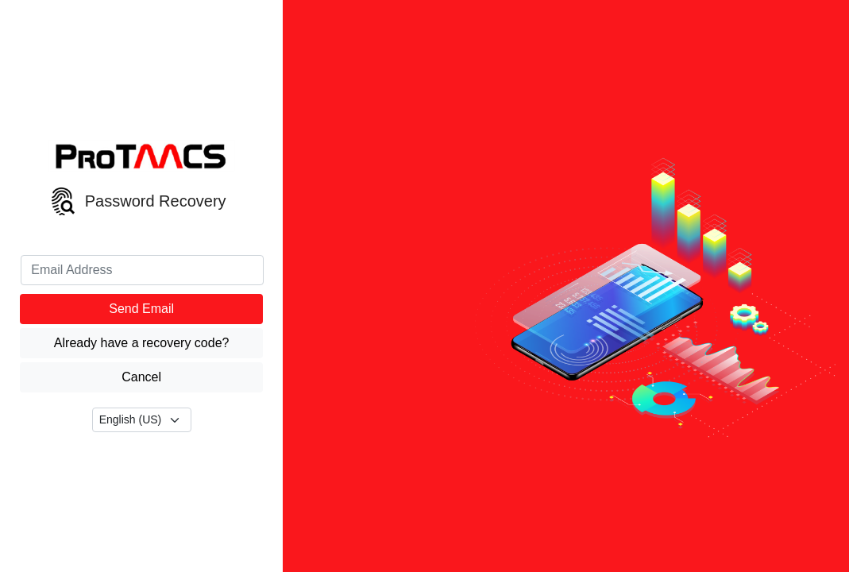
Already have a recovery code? (142, 343)
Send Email (141, 308)
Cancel (141, 377)
